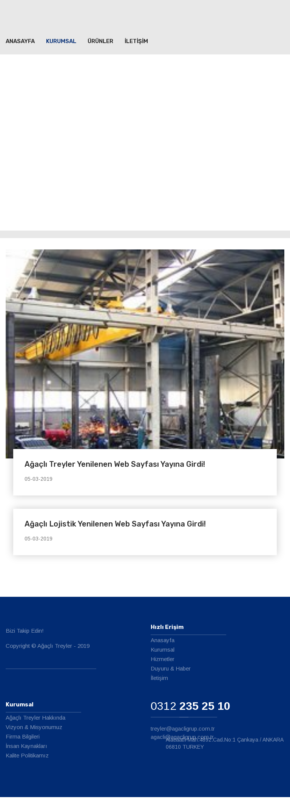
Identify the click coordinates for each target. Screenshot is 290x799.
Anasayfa (162, 642)
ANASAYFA (20, 42)
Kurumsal (61, 42)
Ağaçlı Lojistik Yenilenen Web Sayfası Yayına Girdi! (115, 525)
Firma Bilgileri (23, 738)
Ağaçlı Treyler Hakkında (35, 719)
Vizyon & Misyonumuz (34, 729)
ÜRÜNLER (100, 42)
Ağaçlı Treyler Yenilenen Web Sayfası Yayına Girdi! (115, 466)
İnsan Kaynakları (26, 748)
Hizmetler (162, 661)
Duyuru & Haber (171, 670)
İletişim (159, 680)
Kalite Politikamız (27, 757)
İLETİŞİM (136, 42)
